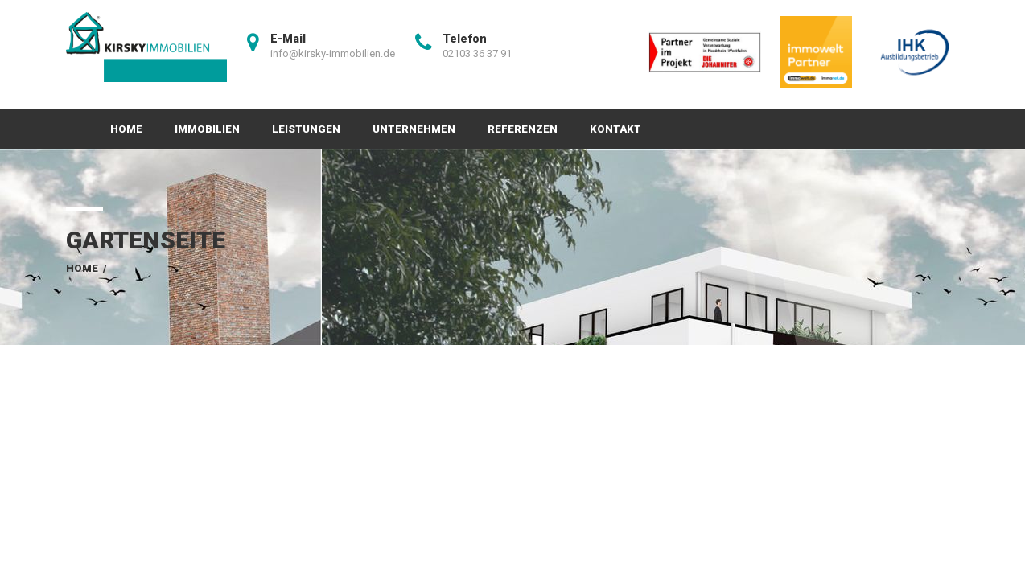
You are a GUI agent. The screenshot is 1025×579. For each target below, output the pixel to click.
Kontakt (615, 129)
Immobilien (207, 129)
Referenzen (523, 129)
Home (126, 129)
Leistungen (306, 129)
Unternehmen (414, 129)
